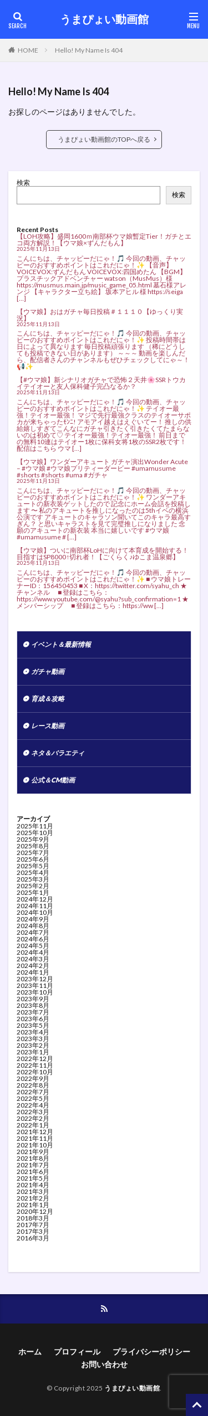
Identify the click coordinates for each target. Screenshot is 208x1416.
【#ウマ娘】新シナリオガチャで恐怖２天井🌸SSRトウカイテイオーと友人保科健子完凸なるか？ (101, 382)
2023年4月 (33, 1032)
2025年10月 (35, 832)
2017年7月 (33, 1225)
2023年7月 (33, 1012)
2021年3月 (33, 1191)
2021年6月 (33, 1171)
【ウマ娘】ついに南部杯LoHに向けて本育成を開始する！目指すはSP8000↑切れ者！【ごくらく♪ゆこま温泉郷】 (103, 553)
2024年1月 (33, 972)
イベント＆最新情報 (61, 644)
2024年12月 (35, 899)
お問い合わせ (104, 1364)
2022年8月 (33, 1085)
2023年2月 (33, 1045)
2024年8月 (33, 925)
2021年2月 (33, 1198)
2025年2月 (33, 886)
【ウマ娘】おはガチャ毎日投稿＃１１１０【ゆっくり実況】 (100, 314)
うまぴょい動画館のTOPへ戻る (104, 139)
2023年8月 (33, 1005)
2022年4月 (33, 1105)
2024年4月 (33, 952)
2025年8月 (33, 846)
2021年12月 (35, 1131)
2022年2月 (33, 1118)
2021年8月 (33, 1158)
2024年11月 (35, 906)
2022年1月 (33, 1125)
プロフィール (77, 1351)
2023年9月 (33, 999)
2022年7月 (33, 1092)
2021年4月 (33, 1185)
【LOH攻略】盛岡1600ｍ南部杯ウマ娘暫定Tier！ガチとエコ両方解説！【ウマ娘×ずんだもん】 (104, 239)
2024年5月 (33, 945)
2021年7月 (33, 1165)
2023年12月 (35, 979)
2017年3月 (33, 1231)
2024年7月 (33, 932)
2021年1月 (33, 1205)
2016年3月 (33, 1238)
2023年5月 (33, 1025)
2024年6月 (33, 939)
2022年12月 (35, 1058)
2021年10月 (35, 1145)
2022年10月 (35, 1072)
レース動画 (47, 726)
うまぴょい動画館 (104, 19)
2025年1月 (33, 892)
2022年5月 (33, 1098)
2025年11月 (35, 826)
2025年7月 (33, 852)
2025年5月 (33, 866)
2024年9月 (33, 919)
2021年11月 (35, 1138)
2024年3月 (33, 959)
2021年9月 (33, 1151)
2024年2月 (33, 965)
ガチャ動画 (47, 671)
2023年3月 (33, 1038)
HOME (28, 50)
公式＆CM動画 (53, 780)
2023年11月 (35, 985)
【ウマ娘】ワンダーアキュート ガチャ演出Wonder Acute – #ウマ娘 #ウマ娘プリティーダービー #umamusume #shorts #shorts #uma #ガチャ (102, 468)
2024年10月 (35, 912)
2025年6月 (33, 859)
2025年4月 (33, 872)
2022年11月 (35, 1065)
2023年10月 (35, 992)
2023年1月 (33, 1052)
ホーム (30, 1351)
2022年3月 (33, 1112)
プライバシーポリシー (151, 1351)
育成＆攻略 (47, 698)
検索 (23, 182)
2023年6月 (33, 1019)
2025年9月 (33, 839)
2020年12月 (35, 1211)
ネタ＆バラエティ (57, 753)
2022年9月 (33, 1078)
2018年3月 (33, 1218)
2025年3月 (33, 879)
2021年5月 (33, 1178)
